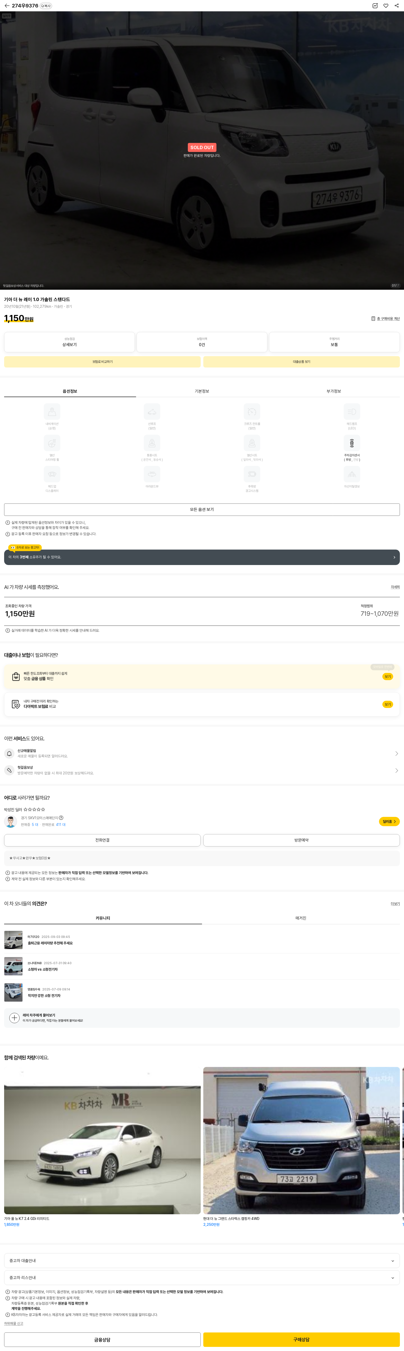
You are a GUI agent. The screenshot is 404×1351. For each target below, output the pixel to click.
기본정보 (202, 391)
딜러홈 (387, 821)
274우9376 (32, 6)
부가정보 (334, 391)
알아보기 (202, 676)
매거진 (301, 918)
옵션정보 (70, 391)
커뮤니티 (103, 918)
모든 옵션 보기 (202, 509)
